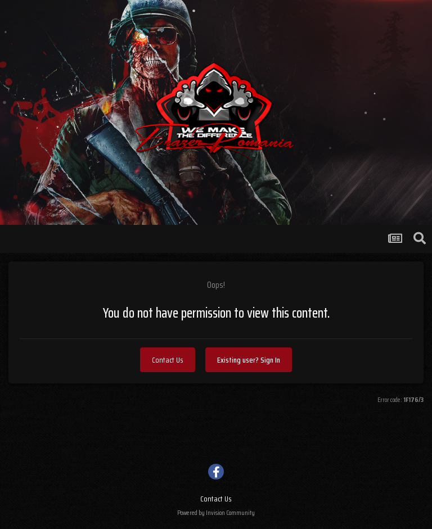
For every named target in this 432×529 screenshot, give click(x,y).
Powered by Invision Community (216, 512)
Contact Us (167, 360)
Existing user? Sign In (248, 360)
